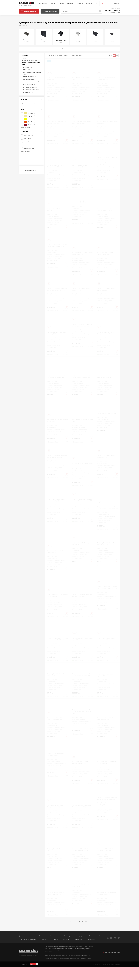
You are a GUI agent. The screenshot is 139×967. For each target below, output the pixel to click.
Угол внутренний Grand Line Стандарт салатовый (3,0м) (55, 806)
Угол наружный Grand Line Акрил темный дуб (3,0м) (56, 333)
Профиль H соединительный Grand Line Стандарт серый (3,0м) (57, 456)
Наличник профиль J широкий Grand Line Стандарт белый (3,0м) (82, 201)
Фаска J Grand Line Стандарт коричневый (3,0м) (80, 166)
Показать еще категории (69, 49)
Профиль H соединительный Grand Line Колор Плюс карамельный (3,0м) (82, 500)
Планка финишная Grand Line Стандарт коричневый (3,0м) (105, 333)
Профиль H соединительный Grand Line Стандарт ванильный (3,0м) (57, 289)
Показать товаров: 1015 (31, 166)
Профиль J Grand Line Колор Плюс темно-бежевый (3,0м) (56, 754)
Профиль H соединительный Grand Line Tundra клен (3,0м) (82, 595)
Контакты (89, 3)
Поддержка (79, 3)
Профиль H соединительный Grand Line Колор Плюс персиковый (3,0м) (107, 587)
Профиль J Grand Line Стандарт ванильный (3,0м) (106, 289)
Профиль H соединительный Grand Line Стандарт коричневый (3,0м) (82, 376)
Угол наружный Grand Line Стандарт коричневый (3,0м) (82, 253)
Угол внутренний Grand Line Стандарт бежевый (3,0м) (80, 762)
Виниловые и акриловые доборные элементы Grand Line (31, 62)
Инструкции (67, 936)
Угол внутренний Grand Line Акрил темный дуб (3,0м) (107, 762)
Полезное (44, 939)
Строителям (78, 939)
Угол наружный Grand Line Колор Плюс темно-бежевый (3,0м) (81, 849)
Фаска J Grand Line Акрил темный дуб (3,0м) (82, 420)
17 (89, 921)
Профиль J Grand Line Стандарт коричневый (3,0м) (106, 78)
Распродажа (80, 936)
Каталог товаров (28, 11)
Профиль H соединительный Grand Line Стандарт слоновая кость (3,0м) (107, 507)
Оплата (62, 3)
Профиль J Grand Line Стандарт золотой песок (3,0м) (56, 500)
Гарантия (70, 3)
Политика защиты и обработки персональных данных (106, 964)
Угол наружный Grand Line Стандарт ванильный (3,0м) (82, 464)
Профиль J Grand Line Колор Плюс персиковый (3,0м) (106, 674)
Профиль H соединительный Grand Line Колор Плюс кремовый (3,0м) (82, 674)
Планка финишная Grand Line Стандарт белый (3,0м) (55, 166)
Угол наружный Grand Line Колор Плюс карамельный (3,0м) (106, 849)
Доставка (53, 3)
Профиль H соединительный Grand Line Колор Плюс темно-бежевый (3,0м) (82, 711)
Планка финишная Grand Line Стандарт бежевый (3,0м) (55, 893)
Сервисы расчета (50, 11)
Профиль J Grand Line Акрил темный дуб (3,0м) (57, 209)
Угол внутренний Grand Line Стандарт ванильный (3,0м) (55, 718)
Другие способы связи (114, 12)
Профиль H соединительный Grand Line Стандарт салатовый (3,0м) (82, 325)
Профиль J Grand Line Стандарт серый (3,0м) (81, 543)
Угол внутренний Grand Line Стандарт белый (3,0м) (105, 253)
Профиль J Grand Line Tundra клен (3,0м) (56, 849)
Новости (55, 939)
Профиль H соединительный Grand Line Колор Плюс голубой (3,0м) (107, 798)
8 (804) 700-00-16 (112, 10)
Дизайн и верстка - (28, 964)
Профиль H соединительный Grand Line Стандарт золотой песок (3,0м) (107, 412)
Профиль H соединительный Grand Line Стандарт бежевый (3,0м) (57, 245)
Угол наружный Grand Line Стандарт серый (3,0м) (82, 639)
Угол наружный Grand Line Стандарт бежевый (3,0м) (57, 420)
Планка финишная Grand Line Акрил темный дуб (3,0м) (57, 595)
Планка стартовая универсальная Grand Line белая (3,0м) (82, 122)
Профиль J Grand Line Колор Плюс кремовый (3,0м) (56, 674)
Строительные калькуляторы (27, 939)
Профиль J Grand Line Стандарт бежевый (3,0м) (81, 289)
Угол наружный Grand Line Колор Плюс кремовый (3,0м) (106, 893)
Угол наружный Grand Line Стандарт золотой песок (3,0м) (107, 718)
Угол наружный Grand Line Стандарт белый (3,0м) (107, 122)
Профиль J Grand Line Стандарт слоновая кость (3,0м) (106, 639)
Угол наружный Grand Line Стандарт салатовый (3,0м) (57, 551)
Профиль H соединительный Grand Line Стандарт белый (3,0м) (107, 158)
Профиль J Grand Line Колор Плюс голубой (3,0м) (81, 885)
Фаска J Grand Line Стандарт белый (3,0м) (82, 78)
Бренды (91, 936)
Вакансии (66, 939)
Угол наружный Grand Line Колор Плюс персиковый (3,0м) (81, 806)
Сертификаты (54, 936)
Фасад (23, 58)
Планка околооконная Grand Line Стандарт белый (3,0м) (56, 122)
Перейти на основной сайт (26, 5)
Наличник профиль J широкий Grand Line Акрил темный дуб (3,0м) (57, 639)
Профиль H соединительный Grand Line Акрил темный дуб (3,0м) (57, 376)
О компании (91, 939)
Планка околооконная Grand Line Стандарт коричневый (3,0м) (106, 209)
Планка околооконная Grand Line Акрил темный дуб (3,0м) (106, 376)
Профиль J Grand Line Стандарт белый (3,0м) (56, 78)
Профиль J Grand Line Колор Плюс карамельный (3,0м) (106, 543)
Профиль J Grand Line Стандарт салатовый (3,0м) (106, 456)
